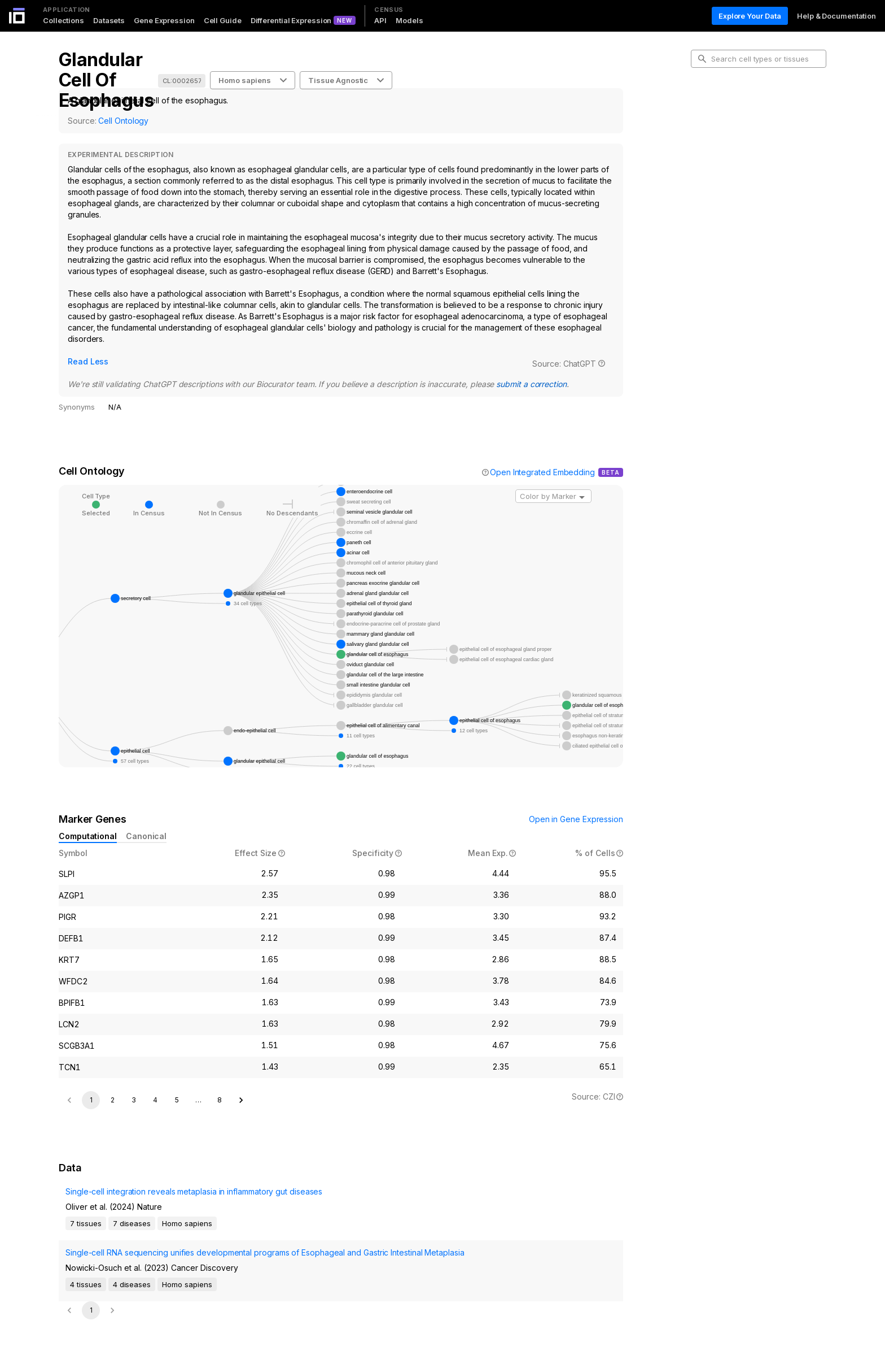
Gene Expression (164, 20)
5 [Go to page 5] (177, 1086)
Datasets (109, 20)
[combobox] (553, 482)
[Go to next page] (241, 1087)
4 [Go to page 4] (155, 1086)
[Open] (582, 483)
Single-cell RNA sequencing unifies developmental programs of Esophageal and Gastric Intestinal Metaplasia (164, 1244)
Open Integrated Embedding (542, 458)
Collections (63, 20)
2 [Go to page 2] (113, 1086)
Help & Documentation (836, 15)
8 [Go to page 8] (219, 1086)
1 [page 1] (91, 1086)
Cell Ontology (123, 120)
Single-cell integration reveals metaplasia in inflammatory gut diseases (163, 1201)
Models (409, 20)
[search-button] (702, 58)
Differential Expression (291, 20)
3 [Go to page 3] (134, 1086)
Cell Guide (223, 20)
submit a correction (360, 370)
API (380, 20)
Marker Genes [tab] (725, 145)
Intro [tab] (708, 109)
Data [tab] (708, 163)
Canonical (146, 822)
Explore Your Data (749, 15)
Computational (88, 822)
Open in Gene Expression (576, 805)
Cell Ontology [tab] (723, 127)
